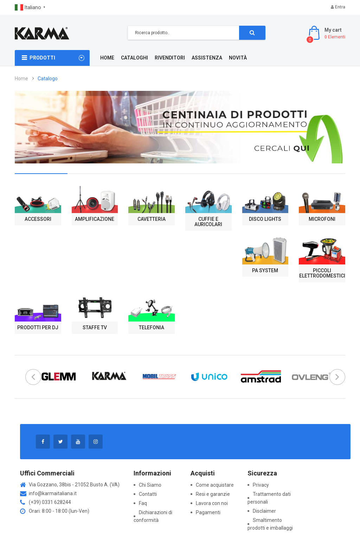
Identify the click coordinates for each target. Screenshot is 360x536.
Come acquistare (215, 485)
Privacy (261, 485)
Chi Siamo (150, 485)
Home (21, 78)
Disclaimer (264, 511)
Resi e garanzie (213, 494)
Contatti (148, 494)
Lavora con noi (212, 503)
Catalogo (48, 78)
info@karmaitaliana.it (53, 493)
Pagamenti (208, 512)
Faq (143, 503)
